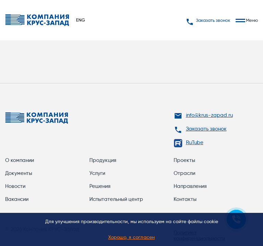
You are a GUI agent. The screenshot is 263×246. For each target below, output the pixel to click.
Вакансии (16, 199)
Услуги (97, 173)
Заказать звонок (208, 20)
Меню (247, 20)
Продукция (102, 160)
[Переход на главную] (37, 20)
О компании (19, 160)
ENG (80, 20)
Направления (190, 186)
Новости (15, 186)
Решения (100, 186)
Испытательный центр (116, 199)
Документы (18, 173)
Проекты (184, 160)
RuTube (194, 142)
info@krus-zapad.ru (209, 115)
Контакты (185, 199)
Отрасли (184, 173)
